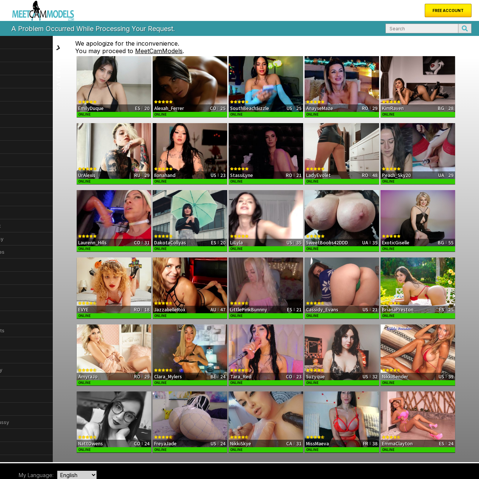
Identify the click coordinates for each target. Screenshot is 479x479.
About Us (70, 448)
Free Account (448, 10)
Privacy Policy (456, 454)
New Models (42, 448)
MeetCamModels (188, 51)
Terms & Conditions (420, 454)
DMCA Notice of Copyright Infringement (358, 454)
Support (94, 448)
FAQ (112, 448)
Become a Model (140, 448)
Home (16, 448)
